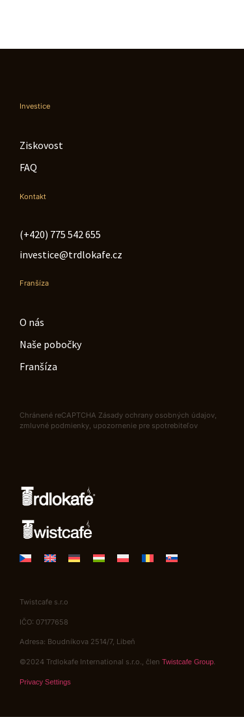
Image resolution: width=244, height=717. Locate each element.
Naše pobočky (50, 344)
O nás (32, 322)
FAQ (28, 167)
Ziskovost (41, 145)
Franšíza (38, 366)
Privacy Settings (45, 682)
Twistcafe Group (187, 662)
